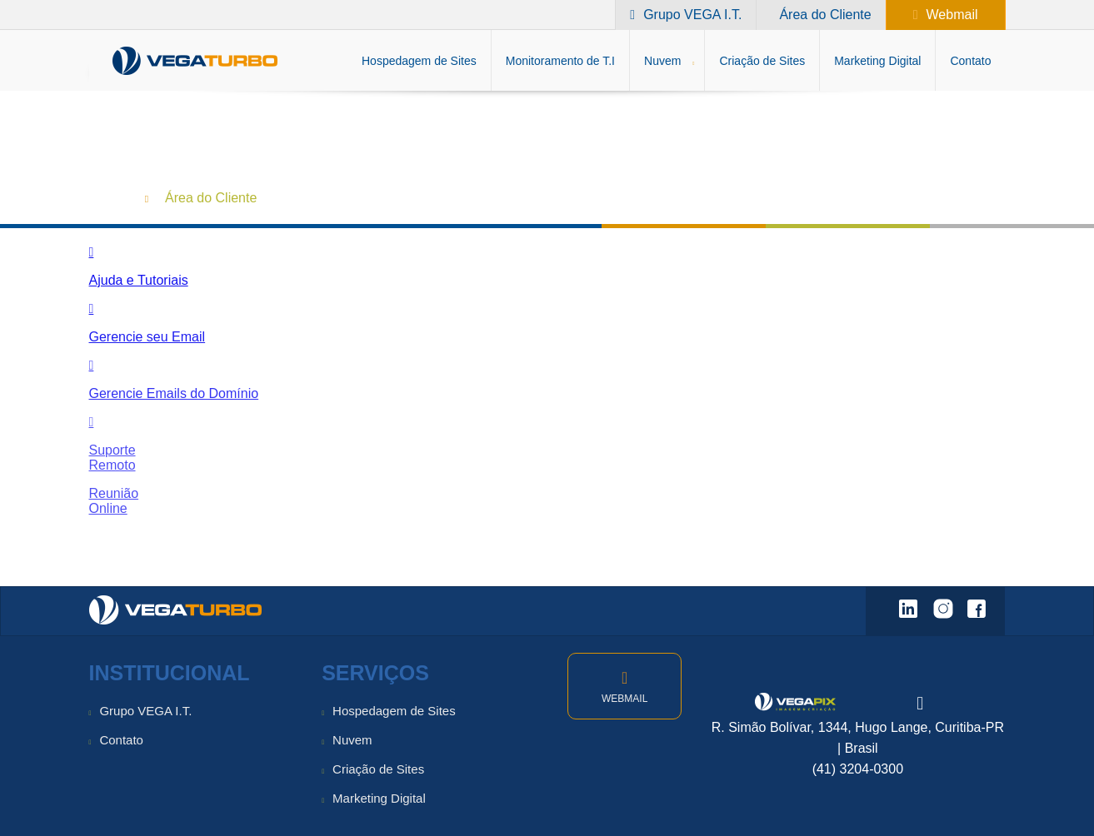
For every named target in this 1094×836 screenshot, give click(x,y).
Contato (121, 740)
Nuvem (352, 740)
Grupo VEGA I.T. (145, 711)
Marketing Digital (379, 798)
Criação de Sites (378, 769)
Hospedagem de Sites (394, 711)
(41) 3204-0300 (857, 769)
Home (107, 197)
